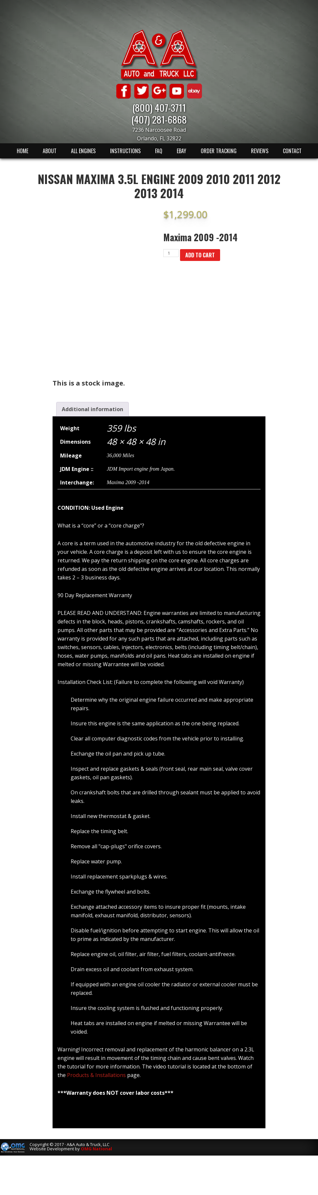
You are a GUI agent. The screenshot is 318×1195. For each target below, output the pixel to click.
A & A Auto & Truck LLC (159, 55)
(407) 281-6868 (159, 119)
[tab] (92, 409)
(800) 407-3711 (159, 107)
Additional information (92, 409)
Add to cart (200, 255)
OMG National (96, 1149)
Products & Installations (96, 1075)
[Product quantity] (171, 253)
